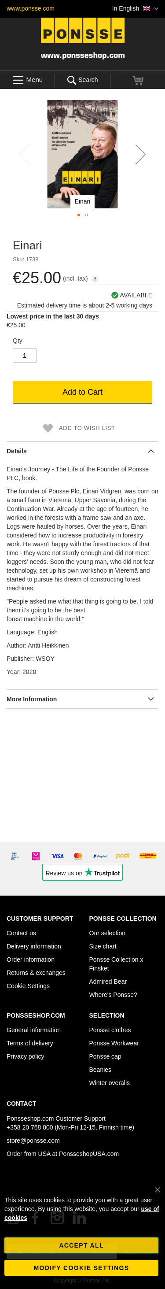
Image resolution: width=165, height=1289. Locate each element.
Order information (31, 959)
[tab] (82, 450)
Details (17, 451)
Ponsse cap (105, 1056)
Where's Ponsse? (113, 994)
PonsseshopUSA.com (89, 1153)
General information (34, 1029)
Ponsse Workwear (114, 1043)
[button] (135, 9)
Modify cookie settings (81, 1267)
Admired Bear (108, 981)
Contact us (21, 933)
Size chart (103, 946)
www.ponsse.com (31, 8)
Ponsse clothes (110, 1029)
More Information (32, 699)
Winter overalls (109, 1082)
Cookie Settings (28, 985)
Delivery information (34, 946)
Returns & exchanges (36, 972)
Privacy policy (25, 1056)
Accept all (81, 1245)
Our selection (107, 933)
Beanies (100, 1069)
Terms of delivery (30, 1043)
